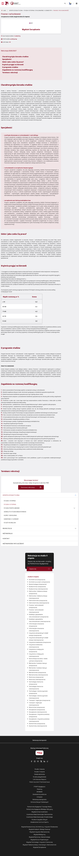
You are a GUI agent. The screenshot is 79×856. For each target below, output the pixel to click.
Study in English (10, 523)
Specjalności (6, 59)
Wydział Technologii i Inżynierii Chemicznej (39, 842)
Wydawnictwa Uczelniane (40, 812)
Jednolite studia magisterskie (15, 512)
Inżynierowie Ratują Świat (13, 543)
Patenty (39, 789)
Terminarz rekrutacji (10, 72)
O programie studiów (10, 67)
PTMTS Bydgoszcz (39, 787)
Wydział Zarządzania (31, 29)
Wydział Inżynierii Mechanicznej (39, 832)
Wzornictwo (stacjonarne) (37, 707)
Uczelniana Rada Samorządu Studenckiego (39, 817)
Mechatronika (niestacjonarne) (38, 675)
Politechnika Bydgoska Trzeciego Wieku (39, 807)
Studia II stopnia (10, 504)
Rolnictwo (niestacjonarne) (37, 679)
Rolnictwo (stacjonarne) (36, 677)
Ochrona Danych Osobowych (39, 802)
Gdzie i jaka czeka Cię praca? (13, 62)
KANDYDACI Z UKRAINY (11, 519)
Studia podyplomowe (12, 508)
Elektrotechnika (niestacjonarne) (39, 603)
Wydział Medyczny (39, 835)
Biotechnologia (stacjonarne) (38, 584)
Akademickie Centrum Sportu (39, 822)
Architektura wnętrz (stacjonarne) (39, 582)
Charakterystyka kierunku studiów (15, 56)
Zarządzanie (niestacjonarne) (38, 712)
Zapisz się (39, 569)
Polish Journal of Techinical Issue (39, 782)
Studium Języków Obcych (39, 820)
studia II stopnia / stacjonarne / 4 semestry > (38, 10)
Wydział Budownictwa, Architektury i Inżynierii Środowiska (39, 827)
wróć (3, 10)
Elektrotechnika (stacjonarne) (38, 600)
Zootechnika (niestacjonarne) (38, 726)
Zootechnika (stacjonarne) (37, 724)
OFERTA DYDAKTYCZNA (11, 495)
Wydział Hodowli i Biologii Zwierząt (39, 829)
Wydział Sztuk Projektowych (39, 840)
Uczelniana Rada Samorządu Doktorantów (40, 814)
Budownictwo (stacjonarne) (37, 587)
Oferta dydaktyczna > (16, 10)
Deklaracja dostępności (40, 740)
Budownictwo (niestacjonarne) (38, 589)
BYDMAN (39, 792)
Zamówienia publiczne (39, 794)
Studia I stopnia (10, 501)
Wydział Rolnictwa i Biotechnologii (39, 837)
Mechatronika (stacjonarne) (37, 672)
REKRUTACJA (7, 528)
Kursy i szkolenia (10, 515)
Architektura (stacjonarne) (37, 580)
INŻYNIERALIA (7, 533)
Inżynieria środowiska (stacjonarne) (40, 642)
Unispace (39, 797)
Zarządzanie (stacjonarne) (37, 710)
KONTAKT (6, 538)
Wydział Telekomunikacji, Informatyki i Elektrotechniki (39, 845)
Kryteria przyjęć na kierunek (13, 64)
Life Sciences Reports (39, 779)
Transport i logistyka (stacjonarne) (39, 700)
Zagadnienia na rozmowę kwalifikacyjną (17, 69)
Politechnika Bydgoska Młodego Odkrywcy (39, 809)
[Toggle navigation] (76, 3)
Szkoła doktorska (39, 774)
